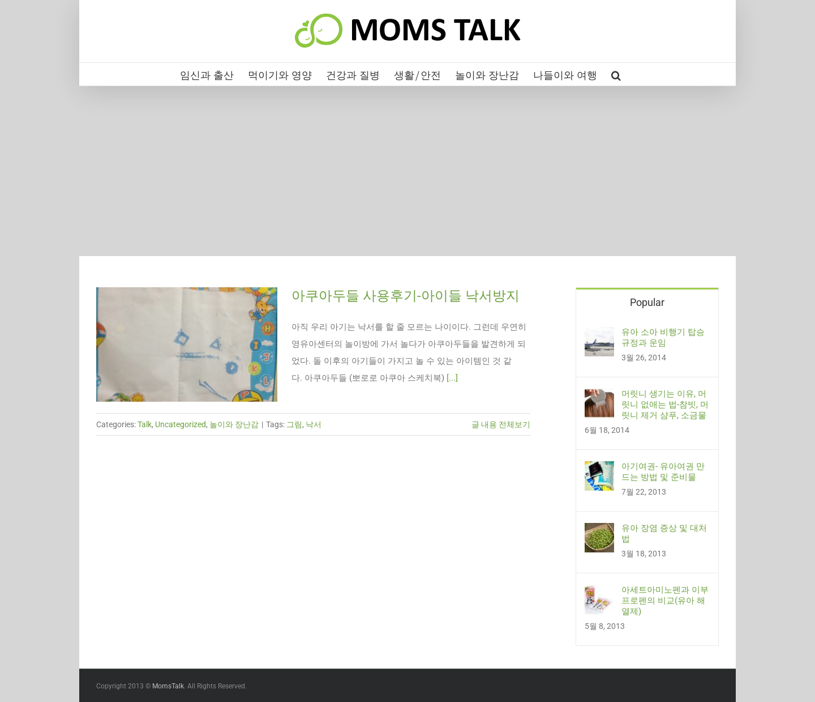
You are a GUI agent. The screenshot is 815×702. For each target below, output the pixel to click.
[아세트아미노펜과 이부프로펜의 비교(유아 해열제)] (599, 593)
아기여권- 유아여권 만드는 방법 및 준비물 (663, 471)
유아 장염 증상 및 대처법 (664, 533)
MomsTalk (168, 686)
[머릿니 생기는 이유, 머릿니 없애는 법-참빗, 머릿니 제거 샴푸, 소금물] (599, 397)
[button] (616, 74)
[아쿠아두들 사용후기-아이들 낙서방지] (186, 344)
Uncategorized (180, 424)
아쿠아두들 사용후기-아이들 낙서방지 (405, 296)
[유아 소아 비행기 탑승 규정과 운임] (599, 335)
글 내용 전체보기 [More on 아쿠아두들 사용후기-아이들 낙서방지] (500, 424)
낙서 (313, 424)
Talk (145, 424)
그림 (294, 424)
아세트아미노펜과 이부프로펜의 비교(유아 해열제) (665, 600)
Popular (647, 302)
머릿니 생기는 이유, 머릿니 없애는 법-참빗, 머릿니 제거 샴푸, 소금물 (665, 404)
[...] (452, 378)
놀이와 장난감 (234, 424)
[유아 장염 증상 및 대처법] (599, 531)
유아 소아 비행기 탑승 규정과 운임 (663, 337)
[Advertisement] (407, 171)
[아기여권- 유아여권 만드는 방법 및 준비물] (599, 470)
